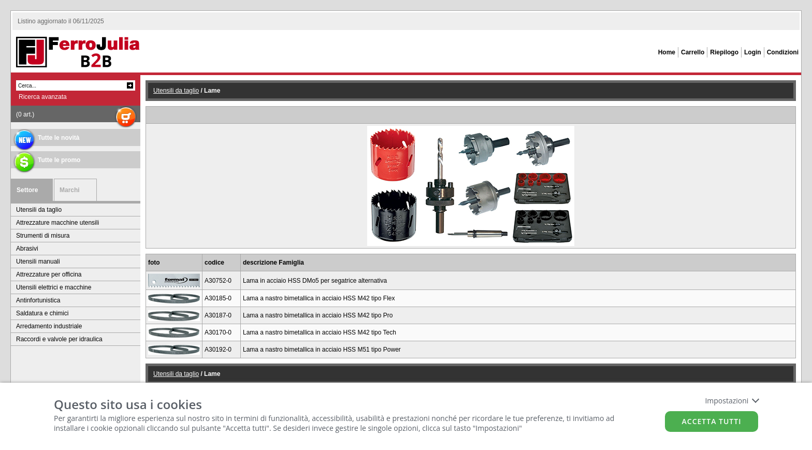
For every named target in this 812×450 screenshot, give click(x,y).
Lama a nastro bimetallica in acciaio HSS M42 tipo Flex (319, 298)
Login (752, 52)
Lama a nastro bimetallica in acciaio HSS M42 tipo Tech (319, 332)
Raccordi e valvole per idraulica (59, 339)
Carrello (692, 52)
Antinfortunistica (38, 300)
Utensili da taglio (39, 209)
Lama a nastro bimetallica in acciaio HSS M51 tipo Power (322, 349)
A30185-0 (218, 298)
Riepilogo (724, 52)
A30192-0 (218, 349)
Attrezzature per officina (49, 274)
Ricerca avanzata (43, 96)
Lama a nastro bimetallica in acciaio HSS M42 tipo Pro (318, 315)
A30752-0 (218, 280)
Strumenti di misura (42, 235)
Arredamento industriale (49, 326)
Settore (27, 190)
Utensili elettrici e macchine (53, 287)
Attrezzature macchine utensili (57, 222)
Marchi (70, 190)
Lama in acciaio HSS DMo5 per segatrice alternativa (315, 280)
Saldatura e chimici (42, 313)
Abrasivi (27, 248)
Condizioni (783, 52)
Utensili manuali (38, 261)
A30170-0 (218, 332)
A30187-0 (218, 315)
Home (666, 52)
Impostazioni (731, 400)
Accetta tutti (712, 421)
